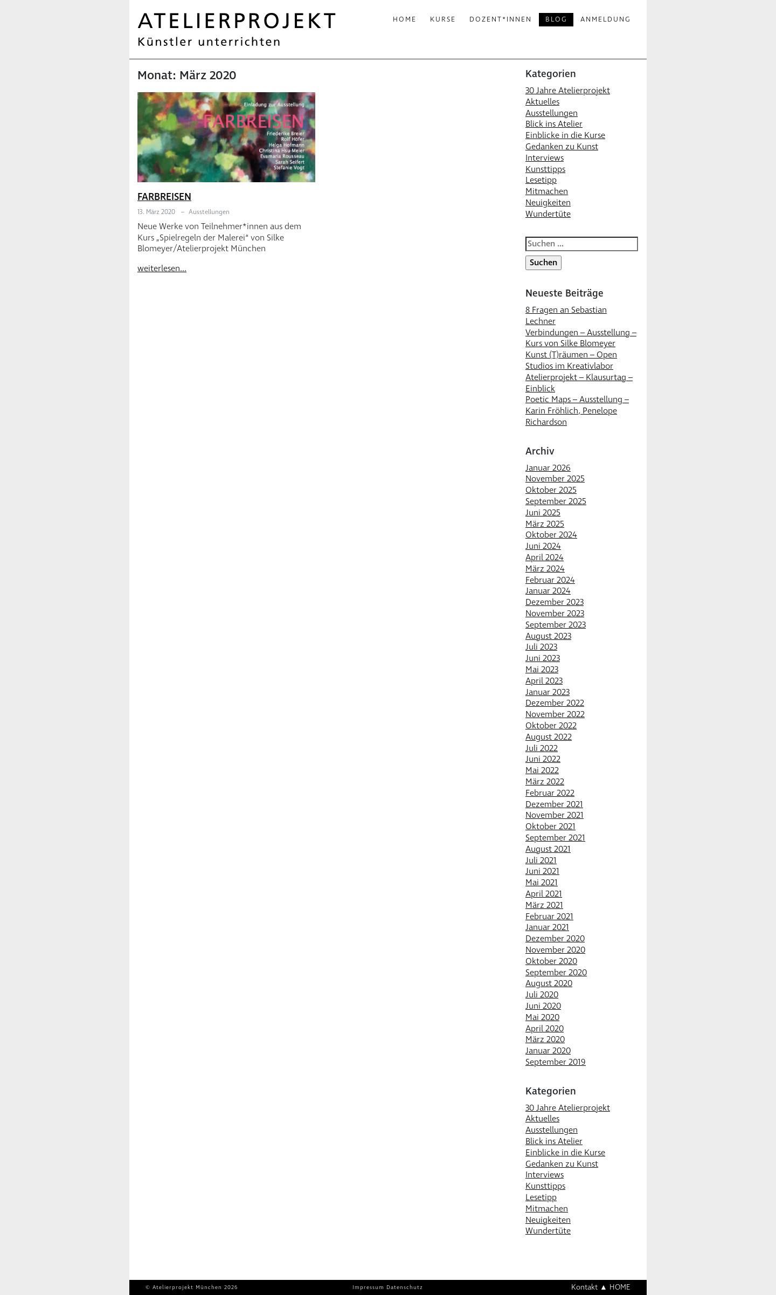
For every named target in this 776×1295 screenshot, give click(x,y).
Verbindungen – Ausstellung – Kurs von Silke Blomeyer (580, 338)
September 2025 (555, 501)
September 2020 (556, 973)
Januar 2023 (547, 692)
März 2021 (544, 905)
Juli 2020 (541, 995)
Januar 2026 (548, 468)
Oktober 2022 (551, 726)
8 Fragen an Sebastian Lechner (566, 315)
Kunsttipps (545, 169)
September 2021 (555, 838)
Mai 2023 (541, 670)
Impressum (368, 1287)
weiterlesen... (161, 268)
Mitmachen (546, 191)
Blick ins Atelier (554, 124)
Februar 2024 (550, 580)
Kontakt (584, 1287)
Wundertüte (548, 214)
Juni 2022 (542, 759)
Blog (556, 19)
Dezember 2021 (554, 804)
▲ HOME (615, 1287)
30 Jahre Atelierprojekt (567, 91)
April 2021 (543, 894)
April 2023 (544, 681)
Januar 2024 (548, 591)
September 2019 (555, 1062)
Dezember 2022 (554, 703)
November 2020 (555, 950)
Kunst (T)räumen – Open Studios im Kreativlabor (571, 360)
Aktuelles (542, 102)
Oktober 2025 (551, 490)
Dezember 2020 (555, 939)
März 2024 (545, 569)
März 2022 (544, 782)
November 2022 (555, 714)
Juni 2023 (542, 658)
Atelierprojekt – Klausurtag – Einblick (579, 383)
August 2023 (548, 636)
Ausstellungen (209, 212)
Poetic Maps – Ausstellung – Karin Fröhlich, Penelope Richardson (577, 411)
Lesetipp (541, 180)
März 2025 (544, 524)
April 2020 (544, 1029)
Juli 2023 (541, 647)
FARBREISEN (164, 197)
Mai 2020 (542, 1017)
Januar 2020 (548, 1051)
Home (405, 19)
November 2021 (554, 815)
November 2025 (555, 479)
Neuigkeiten (548, 203)
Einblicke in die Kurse (565, 135)
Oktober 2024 (551, 535)
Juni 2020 (543, 1006)
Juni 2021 (542, 871)
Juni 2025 (542, 513)
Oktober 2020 (551, 961)
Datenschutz (404, 1287)
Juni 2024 (543, 546)
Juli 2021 (541, 860)
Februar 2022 (549, 793)
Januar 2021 (547, 927)
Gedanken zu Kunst (561, 147)
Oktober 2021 (550, 826)
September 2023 (555, 625)
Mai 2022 (542, 770)
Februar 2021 (549, 916)
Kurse (443, 19)
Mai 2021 (541, 882)
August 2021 (548, 849)
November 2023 (554, 613)
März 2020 (545, 1039)
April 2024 (544, 557)
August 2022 (548, 737)
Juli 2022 (541, 748)
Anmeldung (605, 19)
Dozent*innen (500, 19)
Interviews (544, 158)
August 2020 (548, 983)
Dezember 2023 (554, 602)
